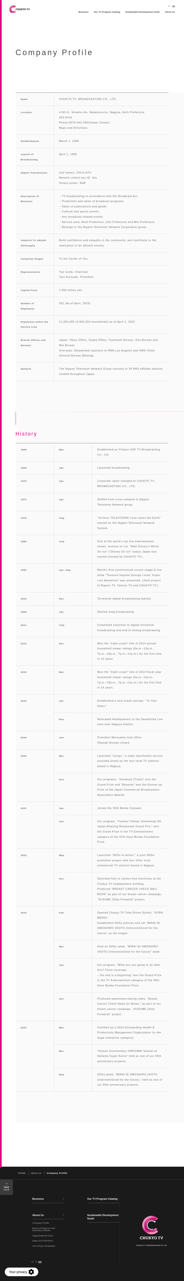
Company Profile (40, 1223)
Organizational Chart (42, 1235)
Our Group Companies (43, 1246)
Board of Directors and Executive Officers (43, 1229)
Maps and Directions (73, 127)
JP (169, 6)
